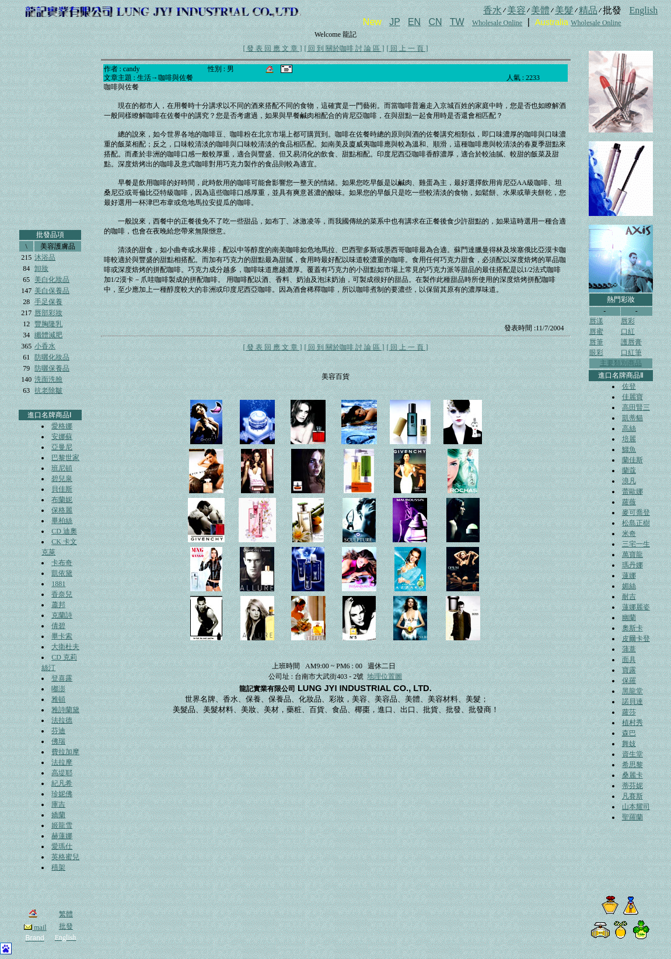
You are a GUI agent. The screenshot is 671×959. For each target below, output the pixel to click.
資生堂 (632, 754)
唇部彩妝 (48, 313)
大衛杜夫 (65, 647)
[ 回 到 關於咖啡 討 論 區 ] (345, 48)
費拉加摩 (65, 752)
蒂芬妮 (632, 786)
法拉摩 (61, 762)
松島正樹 (636, 523)
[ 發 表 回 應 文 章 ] (272, 48)
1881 (58, 584)
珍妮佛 (61, 794)
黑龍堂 (632, 691)
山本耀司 (636, 807)
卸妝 (41, 268)
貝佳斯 (61, 489)
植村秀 (632, 723)
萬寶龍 (632, 554)
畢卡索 (61, 636)
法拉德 (61, 720)
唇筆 (596, 342)
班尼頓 (61, 468)
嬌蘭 (58, 815)
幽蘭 (629, 617)
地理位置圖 (384, 676)
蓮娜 (629, 575)
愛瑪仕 (61, 846)
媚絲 (629, 586)
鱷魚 (629, 449)
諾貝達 (632, 702)
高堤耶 (61, 773)
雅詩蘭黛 (65, 710)
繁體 (66, 914)
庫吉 (58, 804)
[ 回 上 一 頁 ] (407, 48)
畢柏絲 (61, 521)
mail (35, 927)
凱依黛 (61, 573)
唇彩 (628, 321)
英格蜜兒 (65, 857)
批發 (66, 926)
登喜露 (61, 678)
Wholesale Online (497, 23)
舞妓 (629, 744)
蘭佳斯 (632, 460)
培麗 (629, 439)
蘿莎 (629, 712)
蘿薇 (629, 502)
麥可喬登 (636, 512)
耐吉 (629, 596)
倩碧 (58, 626)
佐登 (629, 386)
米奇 (629, 533)
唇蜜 (596, 331)
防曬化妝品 (51, 357)
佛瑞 (58, 741)
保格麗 (61, 510)
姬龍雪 (61, 825)
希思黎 (632, 765)
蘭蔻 (629, 470)
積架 (58, 867)
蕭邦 (58, 605)
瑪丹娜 (632, 565)
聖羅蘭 (632, 817)
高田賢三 (636, 407)
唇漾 (596, 321)
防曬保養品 (51, 368)
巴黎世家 (65, 458)
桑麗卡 (632, 775)
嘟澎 (58, 689)
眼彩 (596, 352)
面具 (629, 659)
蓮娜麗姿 (636, 607)
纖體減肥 (48, 335)
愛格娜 (61, 426)
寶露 (629, 670)
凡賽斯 (632, 796)
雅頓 (58, 699)
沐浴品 (44, 257)
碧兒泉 (61, 479)
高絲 (629, 428)
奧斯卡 (632, 628)
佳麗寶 (632, 397)
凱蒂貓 (632, 418)
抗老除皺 (48, 390)
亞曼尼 (61, 447)
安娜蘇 (61, 437)
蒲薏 (629, 649)
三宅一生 (636, 544)
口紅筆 (631, 352)
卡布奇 (61, 563)
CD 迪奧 (64, 531)
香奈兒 (61, 594)
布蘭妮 (61, 500)
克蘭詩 (61, 615)
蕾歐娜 (632, 491)
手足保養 (48, 302)
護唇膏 (631, 342)
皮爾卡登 (636, 638)
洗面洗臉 (48, 379)
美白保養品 (51, 291)
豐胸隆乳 (48, 324)
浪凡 (629, 481)
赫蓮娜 (61, 836)
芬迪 (58, 731)
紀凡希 (61, 783)
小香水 (44, 346)
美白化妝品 (51, 280)
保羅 (629, 680)
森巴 (629, 733)
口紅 (628, 331)
